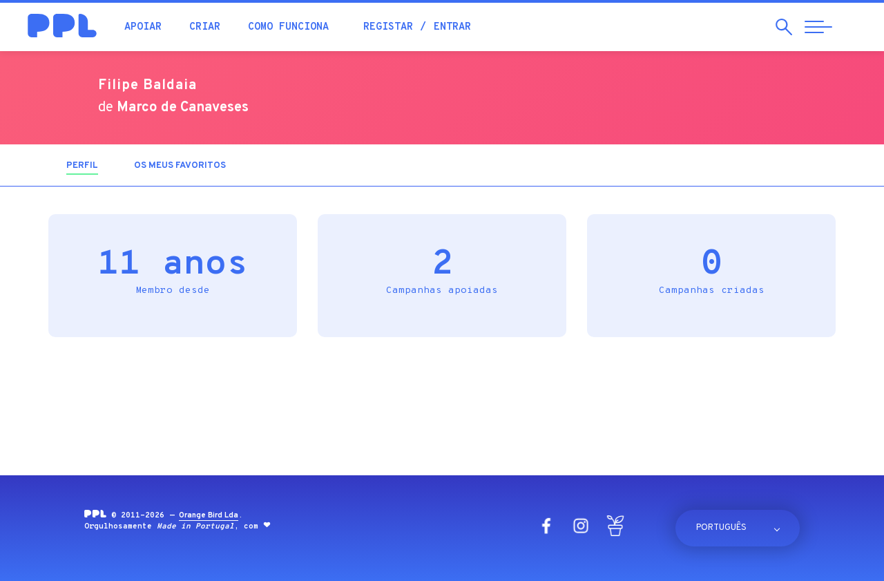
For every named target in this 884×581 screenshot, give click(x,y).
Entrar (452, 27)
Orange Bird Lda (208, 515)
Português (721, 527)
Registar (388, 27)
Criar (204, 27)
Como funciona (288, 27)
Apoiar (143, 27)
